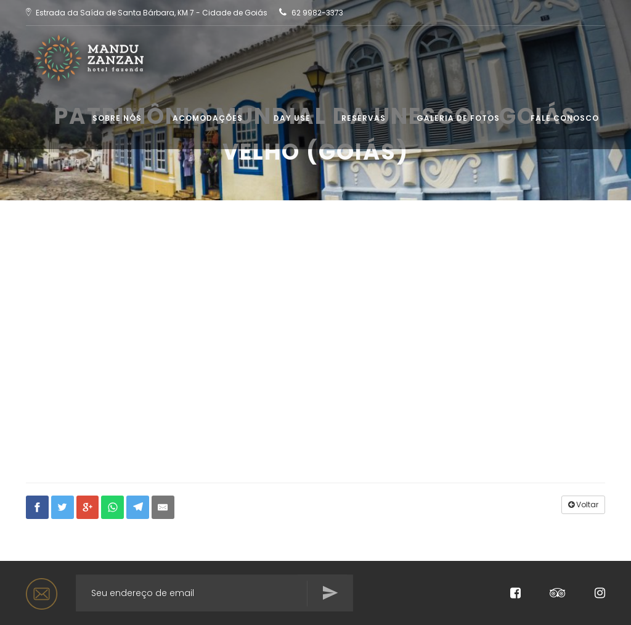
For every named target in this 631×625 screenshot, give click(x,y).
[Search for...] (214, 592)
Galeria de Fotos (458, 118)
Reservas (363, 118)
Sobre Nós (117, 118)
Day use (292, 118)
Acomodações (208, 118)
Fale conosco (565, 118)
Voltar (583, 504)
